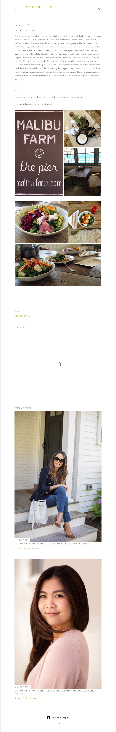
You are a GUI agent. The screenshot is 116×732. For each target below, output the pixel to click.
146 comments (31, 548)
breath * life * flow (38, 7)
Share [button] (17, 311)
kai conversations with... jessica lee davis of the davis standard (51, 543)
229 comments (31, 698)
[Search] (100, 8)
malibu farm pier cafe (85, 43)
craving (26, 316)
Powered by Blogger (58, 717)
